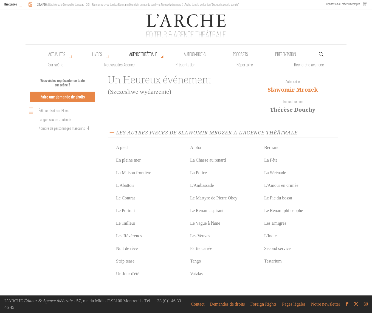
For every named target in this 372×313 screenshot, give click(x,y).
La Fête (270, 160)
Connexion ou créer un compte (343, 4)
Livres (97, 54)
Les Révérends (129, 235)
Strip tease (125, 261)
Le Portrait (125, 210)
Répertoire (244, 64)
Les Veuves (200, 235)
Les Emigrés (275, 223)
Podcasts (240, 54)
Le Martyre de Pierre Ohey (213, 198)
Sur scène (55, 64)
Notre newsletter (325, 304)
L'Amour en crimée (281, 185)
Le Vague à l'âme (205, 223)
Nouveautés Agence (119, 64)
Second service (277, 248)
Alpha (195, 147)
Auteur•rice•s (195, 54)
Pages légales (294, 304)
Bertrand (272, 147)
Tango (195, 261)
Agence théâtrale (143, 54)
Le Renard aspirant (207, 210)
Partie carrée (201, 248)
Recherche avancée (309, 64)
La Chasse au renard (208, 160)
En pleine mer (128, 160)
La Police (198, 172)
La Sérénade (275, 172)
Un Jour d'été (127, 273)
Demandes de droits (227, 304)
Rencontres (10, 4)
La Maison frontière (133, 172)
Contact (198, 304)
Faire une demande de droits (63, 97)
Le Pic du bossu (278, 198)
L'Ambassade (202, 185)
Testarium (273, 261)
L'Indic (270, 235)
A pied (122, 147)
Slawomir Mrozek (292, 89)
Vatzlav (196, 273)
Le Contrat (125, 198)
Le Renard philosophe (283, 210)
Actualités (56, 54)
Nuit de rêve (127, 248)
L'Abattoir (125, 185)
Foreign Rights (263, 304)
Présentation (186, 64)
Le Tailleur (125, 223)
